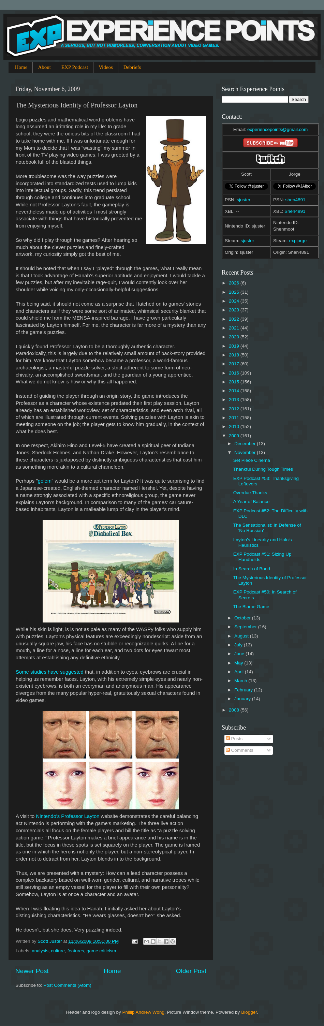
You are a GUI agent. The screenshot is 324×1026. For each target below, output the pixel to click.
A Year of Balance (251, 501)
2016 (234, 373)
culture (58, 950)
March (241, 680)
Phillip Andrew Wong (143, 1012)
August (242, 636)
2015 (234, 381)
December (245, 443)
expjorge (298, 240)
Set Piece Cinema (251, 460)
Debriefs (132, 67)
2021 (234, 328)
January (243, 698)
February (244, 689)
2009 (234, 435)
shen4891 (295, 199)
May (239, 662)
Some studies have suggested (50, 672)
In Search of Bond (251, 568)
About (44, 67)
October (243, 617)
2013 (234, 399)
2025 (234, 292)
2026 (234, 282)
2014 (234, 390)
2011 (234, 417)
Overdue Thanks (250, 492)
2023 (234, 309)
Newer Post (32, 970)
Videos (106, 67)
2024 (234, 301)
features (76, 950)
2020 (234, 336)
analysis (40, 950)
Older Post (191, 970)
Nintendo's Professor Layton (67, 816)
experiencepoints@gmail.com (277, 129)
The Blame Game (251, 606)
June (240, 653)
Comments (239, 750)
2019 (234, 346)
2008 (234, 710)
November (245, 452)
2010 (234, 426)
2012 (234, 408)
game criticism (101, 950)
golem (44, 481)
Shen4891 (295, 211)
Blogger (249, 1012)
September (246, 626)
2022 (234, 319)
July (239, 644)
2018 (234, 354)
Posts (234, 738)
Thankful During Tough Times (263, 469)
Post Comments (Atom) (67, 985)
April (239, 671)
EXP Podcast (74, 67)
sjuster (243, 199)
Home (21, 67)
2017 (234, 363)
